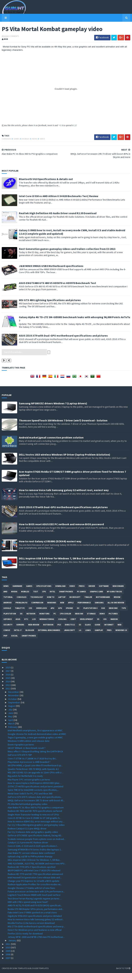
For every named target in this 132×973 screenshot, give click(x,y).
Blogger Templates (39, 968)
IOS (105, 619)
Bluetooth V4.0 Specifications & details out (46, 179)
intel (52, 591)
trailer (88, 597)
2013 (8, 685)
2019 (8, 667)
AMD (5, 591)
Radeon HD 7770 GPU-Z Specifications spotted (31, 867)
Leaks (88, 630)
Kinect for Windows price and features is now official (35, 929)
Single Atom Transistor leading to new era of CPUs (33, 814)
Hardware (17, 586)
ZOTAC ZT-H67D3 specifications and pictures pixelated (35, 786)
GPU (60, 608)
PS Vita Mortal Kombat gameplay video (27, 804)
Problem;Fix (21, 602)
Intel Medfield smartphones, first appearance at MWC (35, 730)
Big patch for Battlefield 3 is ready (25, 775)
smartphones (66, 591)
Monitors (44, 613)
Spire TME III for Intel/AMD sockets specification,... (33, 789)
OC (78, 608)
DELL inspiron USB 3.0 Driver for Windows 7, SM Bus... (34, 859)
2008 (8, 954)
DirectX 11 (70, 624)
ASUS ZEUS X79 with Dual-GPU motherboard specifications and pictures (63, 335)
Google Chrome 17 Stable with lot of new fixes (31, 888)
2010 (8, 947)
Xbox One (113, 608)
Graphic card (96, 591)
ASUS (18, 619)
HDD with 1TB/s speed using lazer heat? (28, 902)
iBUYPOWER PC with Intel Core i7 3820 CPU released (34, 870)
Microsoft (74, 597)
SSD (103, 608)
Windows (51, 602)
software (104, 586)
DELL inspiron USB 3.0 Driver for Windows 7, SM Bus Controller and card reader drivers (71, 558)
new (62, 602)
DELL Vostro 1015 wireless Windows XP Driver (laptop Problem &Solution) (64, 454)
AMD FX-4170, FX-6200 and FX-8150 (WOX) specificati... (35, 905)
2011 (8, 944)
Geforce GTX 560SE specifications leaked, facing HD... (35, 835)
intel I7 (17, 630)
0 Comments (13, 36)
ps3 (59, 624)
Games (17, 139)
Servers (20, 624)
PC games (81, 591)
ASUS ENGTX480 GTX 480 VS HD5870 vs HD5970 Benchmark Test (57, 283)
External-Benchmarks (49, 630)
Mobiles (26, 139)
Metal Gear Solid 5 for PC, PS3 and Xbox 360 (30, 793)
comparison (37, 602)
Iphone (69, 608)
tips (124, 608)
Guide (97, 624)
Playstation (9, 613)
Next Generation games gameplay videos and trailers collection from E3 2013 (67, 249)
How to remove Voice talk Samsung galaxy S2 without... (36, 919)
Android (7, 602)
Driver (92, 586)
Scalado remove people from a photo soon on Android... (36, 839)
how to (50, 597)
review (117, 597)
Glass (88, 624)
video (42, 139)
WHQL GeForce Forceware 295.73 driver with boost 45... (36, 800)
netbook (30, 613)
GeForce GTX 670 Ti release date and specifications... (35, 797)
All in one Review (116, 602)
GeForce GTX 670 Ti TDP (20, 754)
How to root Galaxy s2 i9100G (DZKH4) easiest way (50, 541)
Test (35, 591)
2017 (8, 670)
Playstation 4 (90, 608)
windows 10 (121, 630)
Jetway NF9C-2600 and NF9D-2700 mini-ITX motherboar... (36, 937)
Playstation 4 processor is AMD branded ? (29, 762)
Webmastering (47, 619)
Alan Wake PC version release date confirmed (31, 853)
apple (71, 602)
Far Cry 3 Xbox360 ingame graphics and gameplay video (36, 824)
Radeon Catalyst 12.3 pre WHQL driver (27, 828)
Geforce (7, 619)
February (13, 726)
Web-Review (33, 624)
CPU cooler (65, 613)
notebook (48, 624)
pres (109, 630)
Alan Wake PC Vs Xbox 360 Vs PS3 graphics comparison (36, 807)
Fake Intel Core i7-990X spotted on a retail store (32, 912)
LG (80, 630)
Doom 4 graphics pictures (21, 744)
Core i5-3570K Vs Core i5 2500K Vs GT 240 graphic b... (34, 818)
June (11, 713)
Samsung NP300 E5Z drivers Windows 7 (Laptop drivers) (53, 403)
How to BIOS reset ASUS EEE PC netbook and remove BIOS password (61, 524)
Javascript (69, 630)
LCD (34, 619)
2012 (8, 688)
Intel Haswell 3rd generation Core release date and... (35, 877)
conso (6, 630)
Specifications (43, 586)
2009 (8, 950)
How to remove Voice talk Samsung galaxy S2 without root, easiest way (64, 490)
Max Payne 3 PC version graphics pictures (29, 779)
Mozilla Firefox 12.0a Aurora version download (31, 923)
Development (86, 619)
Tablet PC (20, 608)
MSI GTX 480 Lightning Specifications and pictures (50, 300)
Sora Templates (20, 968)
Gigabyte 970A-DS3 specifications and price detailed (35, 915)
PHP (5, 636)
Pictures (113, 613)
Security (7, 624)
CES (30, 608)
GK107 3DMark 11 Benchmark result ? (26, 748)
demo (102, 613)
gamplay (99, 630)
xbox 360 (79, 613)
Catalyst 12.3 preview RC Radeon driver (28, 842)
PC (54, 613)
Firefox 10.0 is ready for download (25, 933)
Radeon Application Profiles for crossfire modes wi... (35, 884)
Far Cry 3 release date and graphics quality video (33, 832)
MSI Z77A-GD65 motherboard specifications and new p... (36, 926)
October (13, 699)
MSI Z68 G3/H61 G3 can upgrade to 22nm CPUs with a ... (35, 772)
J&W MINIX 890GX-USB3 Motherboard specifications (51, 266)
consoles (6, 139)
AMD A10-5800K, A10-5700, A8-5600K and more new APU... (37, 863)
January (12, 940)
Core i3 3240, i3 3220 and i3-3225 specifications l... (33, 845)
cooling (62, 619)
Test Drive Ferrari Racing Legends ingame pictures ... (35, 898)
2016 (8, 674)
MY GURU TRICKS (114, 591)
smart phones (29, 636)
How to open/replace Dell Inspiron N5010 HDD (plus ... (35, 783)
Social (14, 636)
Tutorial (8, 597)
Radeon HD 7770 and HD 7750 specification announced (35, 874)
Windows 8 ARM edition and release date (29, 740)
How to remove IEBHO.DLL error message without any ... (36, 821)
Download (60, 586)
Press (82, 586)
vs (98, 619)
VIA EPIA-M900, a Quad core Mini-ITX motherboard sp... (35, 765)
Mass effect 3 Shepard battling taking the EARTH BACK (35, 751)
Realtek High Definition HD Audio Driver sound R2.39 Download (57, 213)
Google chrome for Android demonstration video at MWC (37, 734)
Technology (36, 597)
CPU (44, 591)
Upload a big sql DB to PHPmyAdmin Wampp (30, 856)
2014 (8, 681)
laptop (61, 597)
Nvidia (14, 591)
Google (7, 608)
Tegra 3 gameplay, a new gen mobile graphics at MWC (35, 737)
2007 (8, 958)
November (14, 695)
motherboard (103, 597)
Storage (91, 613)
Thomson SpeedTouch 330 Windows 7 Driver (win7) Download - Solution (63, 420)
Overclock (41, 608)
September (14, 702)
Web (119, 624)
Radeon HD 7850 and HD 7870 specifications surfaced (35, 810)
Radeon (114, 619)
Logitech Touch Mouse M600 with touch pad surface (34, 894)
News (34, 139)
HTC (26, 619)
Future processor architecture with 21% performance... (36, 891)
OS (21, 613)
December (14, 691)
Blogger (29, 630)
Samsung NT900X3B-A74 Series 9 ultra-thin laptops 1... (35, 849)
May (10, 716)
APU (52, 608)
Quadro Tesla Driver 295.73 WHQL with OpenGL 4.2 (33, 769)
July (10, 709)
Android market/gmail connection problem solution (51, 437)
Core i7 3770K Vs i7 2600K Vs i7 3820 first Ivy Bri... (32, 758)
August (12, 705)
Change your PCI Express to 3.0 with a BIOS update (33, 880)
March (11, 723)
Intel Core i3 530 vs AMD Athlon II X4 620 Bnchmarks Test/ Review (58, 196)
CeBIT (73, 619)
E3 (80, 624)
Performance (84, 602)
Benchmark (118, 586)
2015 (8, 678)
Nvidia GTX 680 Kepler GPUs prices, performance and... (36, 909)
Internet (109, 624)
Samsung (99, 602)
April (10, 720)
